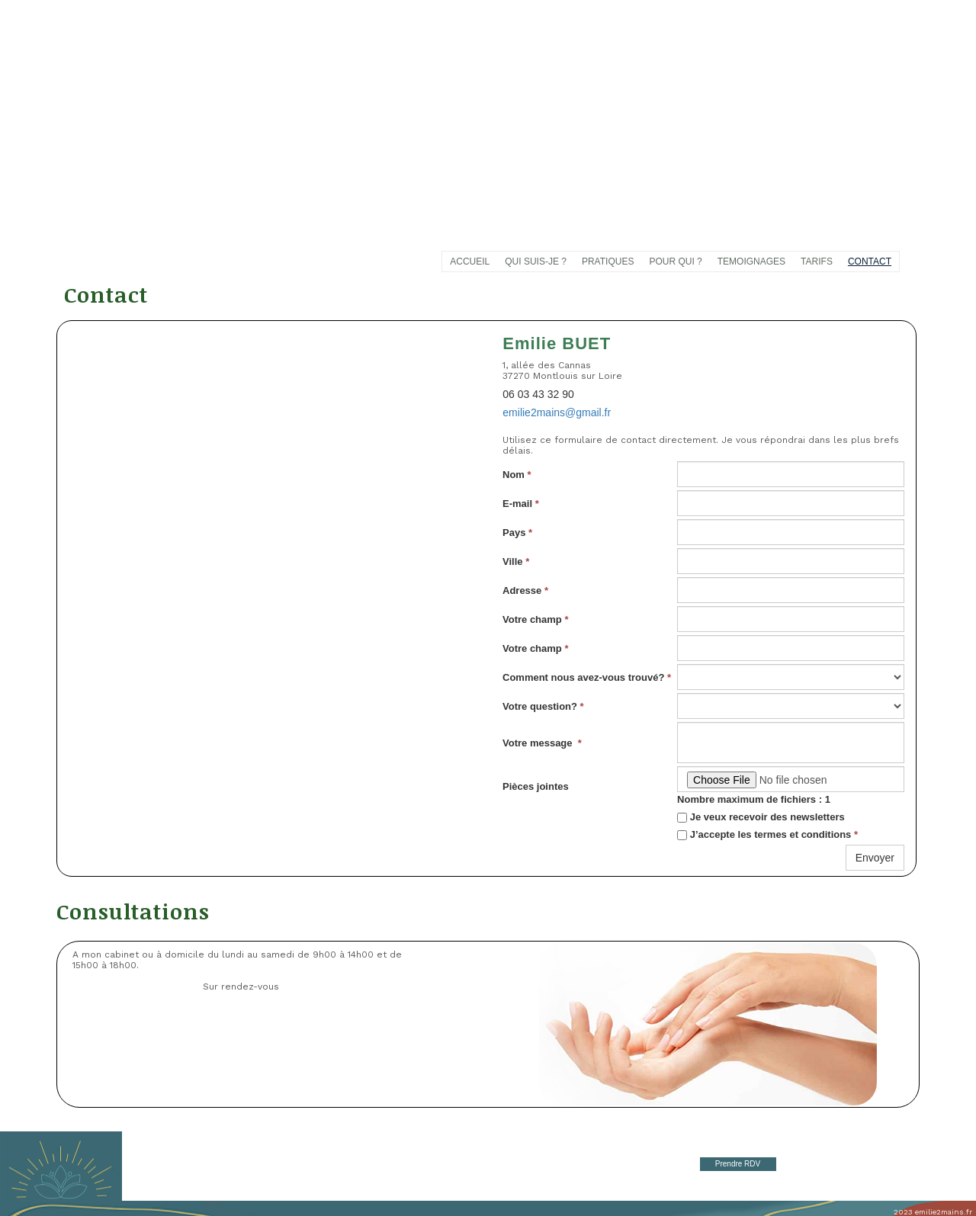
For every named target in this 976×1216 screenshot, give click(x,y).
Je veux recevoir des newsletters (761, 817)
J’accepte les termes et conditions (767, 834)
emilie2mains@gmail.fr (556, 412)
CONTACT (869, 261)
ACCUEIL (470, 261)
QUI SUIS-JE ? (536, 261)
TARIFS (817, 261)
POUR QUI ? (675, 261)
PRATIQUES (608, 261)
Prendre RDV (737, 1164)
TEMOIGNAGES (751, 261)
